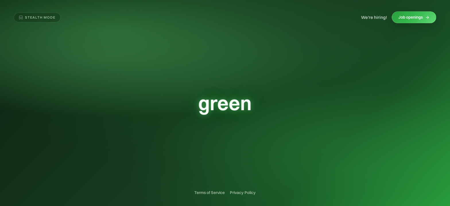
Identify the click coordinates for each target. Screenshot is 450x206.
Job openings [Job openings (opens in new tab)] (414, 17)
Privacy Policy (243, 193)
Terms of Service (209, 193)
